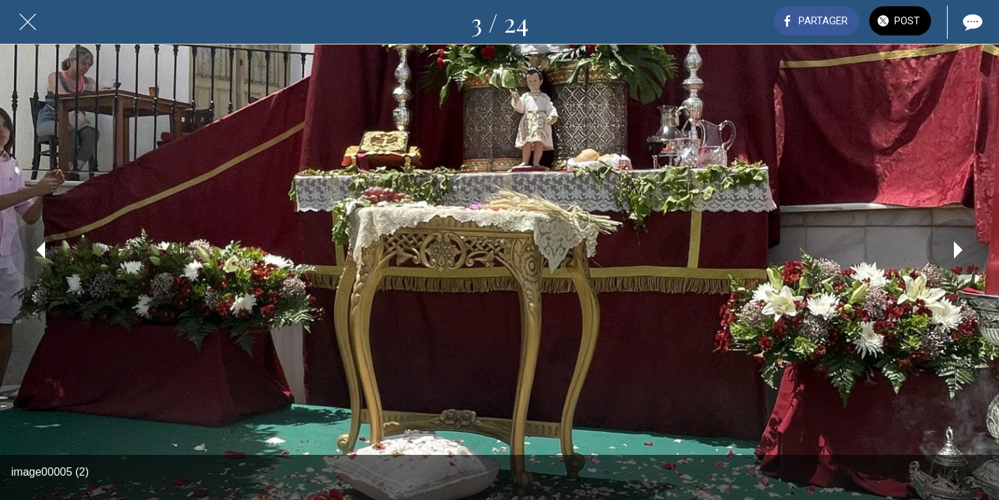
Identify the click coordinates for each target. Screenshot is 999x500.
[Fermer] (27, 22)
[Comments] (971, 22)
